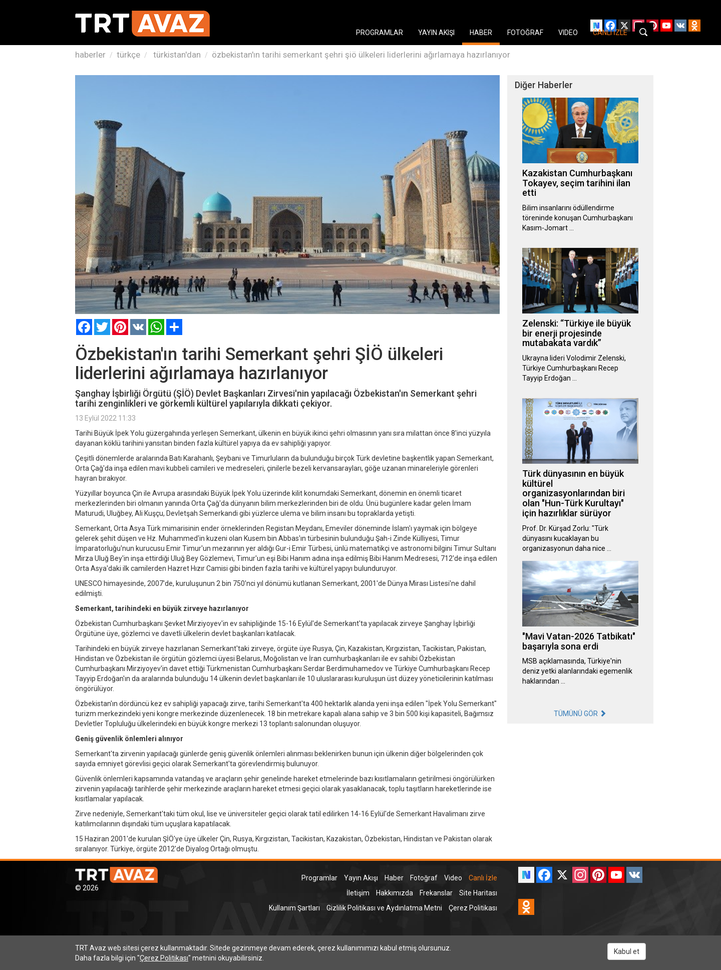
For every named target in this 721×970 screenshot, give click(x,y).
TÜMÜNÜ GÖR (580, 714)
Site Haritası (478, 893)
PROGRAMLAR (379, 33)
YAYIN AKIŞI (436, 33)
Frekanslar (436, 893)
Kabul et (626, 951)
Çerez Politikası (473, 908)
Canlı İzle (483, 878)
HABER (481, 33)
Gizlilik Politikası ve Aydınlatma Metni (384, 908)
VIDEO (568, 33)
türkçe (128, 55)
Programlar (319, 878)
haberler (90, 55)
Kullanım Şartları (294, 908)
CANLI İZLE (610, 33)
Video (453, 878)
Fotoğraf (424, 878)
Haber (394, 878)
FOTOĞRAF (525, 33)
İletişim (358, 893)
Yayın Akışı (361, 878)
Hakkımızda (394, 893)
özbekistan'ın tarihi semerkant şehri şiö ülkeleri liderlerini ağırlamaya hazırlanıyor (361, 55)
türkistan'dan (176, 55)
